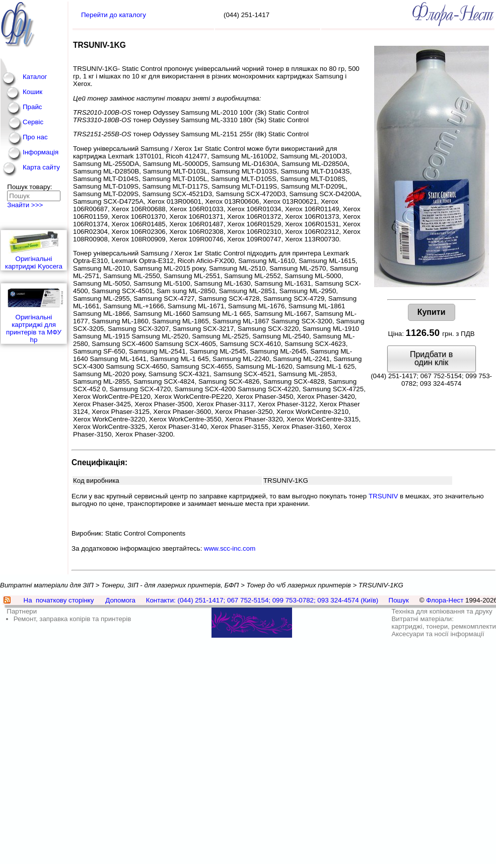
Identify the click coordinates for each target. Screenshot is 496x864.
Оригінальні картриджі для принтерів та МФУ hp (34, 313)
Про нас (35, 137)
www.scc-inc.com (229, 548)
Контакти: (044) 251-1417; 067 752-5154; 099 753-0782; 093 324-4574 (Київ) (262, 600)
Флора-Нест (444, 600)
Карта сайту (41, 167)
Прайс (32, 107)
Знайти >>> (25, 205)
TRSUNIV (383, 496)
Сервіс (33, 122)
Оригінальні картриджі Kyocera (34, 250)
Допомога (120, 600)
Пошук (399, 600)
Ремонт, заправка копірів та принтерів (72, 619)
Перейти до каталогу (113, 15)
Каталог (35, 76)
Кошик (32, 92)
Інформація (40, 152)
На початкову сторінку (59, 600)
